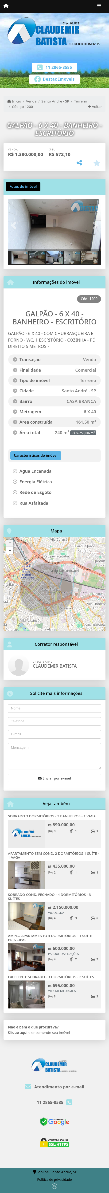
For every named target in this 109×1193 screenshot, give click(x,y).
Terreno (80, 101)
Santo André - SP (55, 101)
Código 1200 (22, 106)
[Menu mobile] (6, 6)
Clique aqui (17, 1032)
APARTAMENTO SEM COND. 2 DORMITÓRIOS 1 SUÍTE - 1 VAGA (53, 855)
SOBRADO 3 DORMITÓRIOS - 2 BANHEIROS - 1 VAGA (52, 816)
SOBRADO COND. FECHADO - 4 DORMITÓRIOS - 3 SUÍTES (49, 896)
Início (14, 101)
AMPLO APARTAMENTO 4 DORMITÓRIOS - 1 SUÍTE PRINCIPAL (50, 937)
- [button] (10, 550)
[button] (15, 225)
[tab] (23, 186)
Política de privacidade (54, 1179)
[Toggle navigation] (99, 6)
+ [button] (10, 543)
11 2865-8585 (59, 67)
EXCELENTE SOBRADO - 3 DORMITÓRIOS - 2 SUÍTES (51, 976)
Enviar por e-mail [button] (54, 778)
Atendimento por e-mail (55, 1087)
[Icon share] (54, 78)
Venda (31, 101)
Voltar (95, 106)
